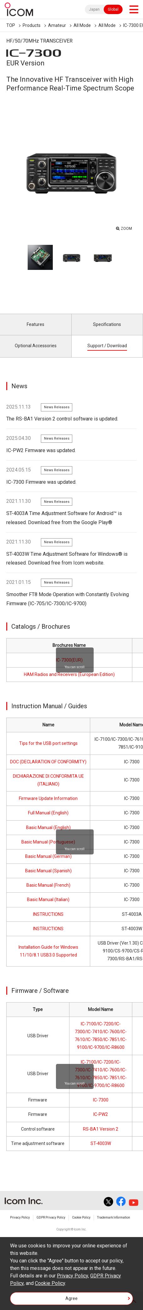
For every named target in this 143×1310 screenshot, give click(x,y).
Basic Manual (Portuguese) (48, 841)
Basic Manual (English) (48, 827)
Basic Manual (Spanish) (48, 870)
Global (113, 9)
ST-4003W (101, 1143)
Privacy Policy (20, 1217)
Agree (71, 1298)
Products (32, 25)
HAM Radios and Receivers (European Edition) (69, 674)
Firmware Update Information (48, 798)
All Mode (82, 25)
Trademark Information (113, 1217)
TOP (10, 25)
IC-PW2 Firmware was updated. (41, 450)
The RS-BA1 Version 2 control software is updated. (62, 419)
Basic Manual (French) (48, 885)
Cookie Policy (81, 1217)
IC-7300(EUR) (69, 660)
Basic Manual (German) (48, 856)
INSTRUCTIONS (48, 914)
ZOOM (126, 228)
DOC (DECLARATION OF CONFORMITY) (48, 761)
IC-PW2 (100, 1114)
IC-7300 (100, 1099)
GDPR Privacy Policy (50, 1217)
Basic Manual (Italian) (48, 899)
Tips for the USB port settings (48, 743)
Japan (94, 9)
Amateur (57, 25)
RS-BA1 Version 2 (100, 1129)
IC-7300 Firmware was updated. (41, 482)
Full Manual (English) (48, 812)
